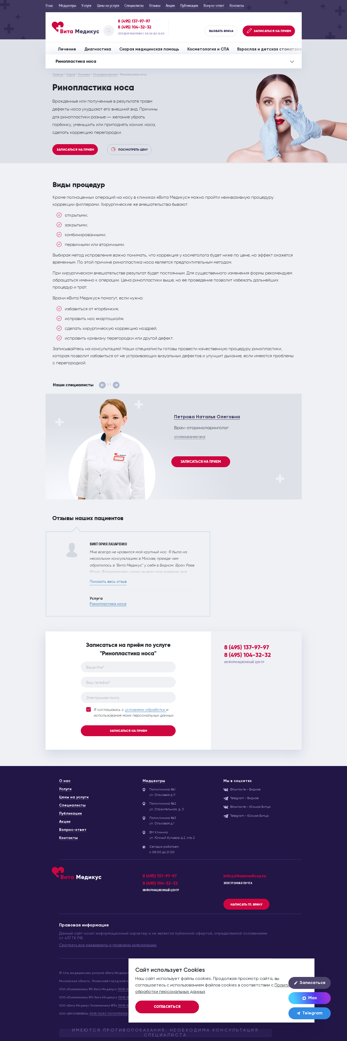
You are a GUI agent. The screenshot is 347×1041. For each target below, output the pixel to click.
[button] (102, 385)
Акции (170, 5)
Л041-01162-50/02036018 (108, 1013)
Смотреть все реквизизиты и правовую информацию (108, 945)
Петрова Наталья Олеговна (207, 416)
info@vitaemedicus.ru (244, 875)
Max (310, 998)
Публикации (189, 5)
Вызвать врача (221, 31)
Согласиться (167, 1007)
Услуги (86, 5)
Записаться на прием (75, 149)
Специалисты (133, 5)
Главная (58, 74)
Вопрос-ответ (213, 5)
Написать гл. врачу (246, 904)
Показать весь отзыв (108, 581)
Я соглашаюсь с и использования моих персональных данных (130, 712)
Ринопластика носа (108, 604)
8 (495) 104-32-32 (134, 27)
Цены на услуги (108, 5)
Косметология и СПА (208, 49)
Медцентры (67, 5)
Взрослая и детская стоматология (272, 49)
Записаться (309, 983)
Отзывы (154, 5)
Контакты (236, 5)
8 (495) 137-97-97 (134, 21)
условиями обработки (145, 710)
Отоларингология (105, 74)
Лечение (67, 49)
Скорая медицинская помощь (149, 49)
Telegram (310, 1013)
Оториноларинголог (190, 437)
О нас (49, 5)
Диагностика (97, 49)
